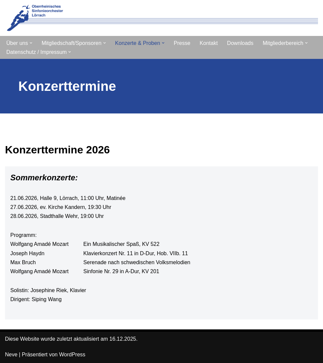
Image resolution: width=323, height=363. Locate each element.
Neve (11, 354)
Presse (182, 43)
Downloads (240, 43)
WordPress (72, 354)
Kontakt (209, 43)
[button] (31, 43)
